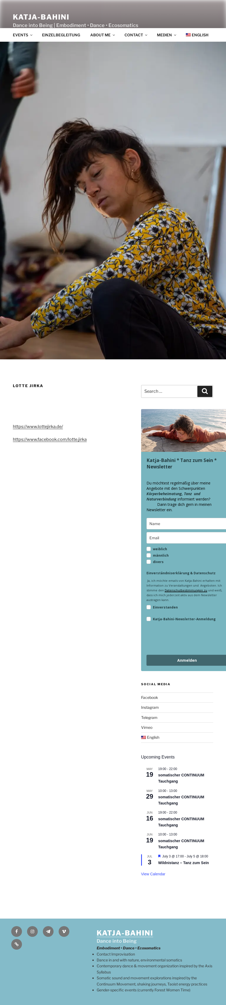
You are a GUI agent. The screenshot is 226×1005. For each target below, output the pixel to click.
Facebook (149, 697)
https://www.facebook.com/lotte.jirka (50, 439)
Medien (167, 35)
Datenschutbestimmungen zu (186, 590)
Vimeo (146, 727)
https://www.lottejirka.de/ (38, 426)
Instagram (150, 707)
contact (136, 35)
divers (158, 562)
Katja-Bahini (41, 17)
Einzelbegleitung (61, 35)
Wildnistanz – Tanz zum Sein (183, 863)
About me (103, 35)
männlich (161, 555)
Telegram (149, 717)
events (23, 35)
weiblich (160, 549)
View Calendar (153, 874)
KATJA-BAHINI (125, 933)
